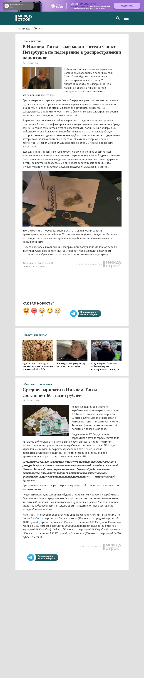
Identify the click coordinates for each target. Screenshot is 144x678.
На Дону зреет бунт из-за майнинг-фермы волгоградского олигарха (105, 366)
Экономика (45, 384)
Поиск (118, 18)
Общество (28, 384)
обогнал (39, 518)
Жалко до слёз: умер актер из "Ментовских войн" (71, 365)
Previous (25, 198)
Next (118, 198)
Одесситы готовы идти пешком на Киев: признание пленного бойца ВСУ (37, 366)
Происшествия (31, 40)
